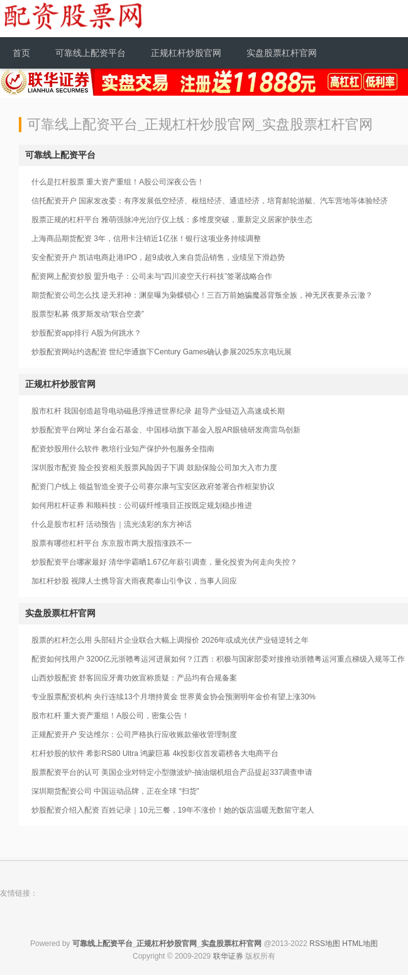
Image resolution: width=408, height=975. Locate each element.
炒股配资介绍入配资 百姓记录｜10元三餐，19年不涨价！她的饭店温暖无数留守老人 (172, 810)
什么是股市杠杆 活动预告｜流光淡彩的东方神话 (111, 524)
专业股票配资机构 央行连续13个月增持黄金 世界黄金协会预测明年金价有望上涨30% (173, 696)
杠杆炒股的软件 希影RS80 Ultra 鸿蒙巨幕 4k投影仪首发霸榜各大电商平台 (154, 753)
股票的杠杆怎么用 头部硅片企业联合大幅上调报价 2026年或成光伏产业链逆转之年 (170, 640)
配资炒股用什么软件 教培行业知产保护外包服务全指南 (122, 448)
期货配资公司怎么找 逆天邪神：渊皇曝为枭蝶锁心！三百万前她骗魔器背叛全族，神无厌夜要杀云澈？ (202, 295)
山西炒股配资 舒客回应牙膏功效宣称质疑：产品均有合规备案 (134, 677)
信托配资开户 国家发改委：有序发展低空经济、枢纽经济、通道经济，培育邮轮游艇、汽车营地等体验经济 (209, 200)
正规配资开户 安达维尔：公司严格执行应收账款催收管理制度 (134, 734)
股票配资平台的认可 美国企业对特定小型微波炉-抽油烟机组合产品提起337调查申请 (171, 772)
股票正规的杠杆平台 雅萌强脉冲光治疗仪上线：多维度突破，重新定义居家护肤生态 (171, 219)
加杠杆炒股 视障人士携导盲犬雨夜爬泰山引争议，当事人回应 (134, 581)
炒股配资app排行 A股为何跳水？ (86, 333)
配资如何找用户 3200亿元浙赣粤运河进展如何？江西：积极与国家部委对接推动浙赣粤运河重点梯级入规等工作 (218, 659)
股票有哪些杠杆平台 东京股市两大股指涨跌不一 (111, 543)
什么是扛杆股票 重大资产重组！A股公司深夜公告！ (117, 182)
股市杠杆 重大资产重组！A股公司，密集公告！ (110, 715)
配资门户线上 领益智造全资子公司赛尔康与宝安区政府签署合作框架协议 (153, 486)
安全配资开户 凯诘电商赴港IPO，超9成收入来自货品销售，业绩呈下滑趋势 (158, 257)
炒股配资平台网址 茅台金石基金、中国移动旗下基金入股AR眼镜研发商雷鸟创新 (165, 430)
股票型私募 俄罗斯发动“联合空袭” (87, 314)
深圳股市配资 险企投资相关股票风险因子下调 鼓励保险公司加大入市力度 (154, 467)
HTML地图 (360, 943)
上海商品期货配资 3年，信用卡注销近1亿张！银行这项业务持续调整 (146, 238)
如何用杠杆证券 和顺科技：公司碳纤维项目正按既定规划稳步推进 (141, 505)
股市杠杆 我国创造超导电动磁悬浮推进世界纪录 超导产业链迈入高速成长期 (158, 411)
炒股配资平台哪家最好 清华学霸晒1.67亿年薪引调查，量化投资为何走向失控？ (164, 562)
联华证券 (228, 956)
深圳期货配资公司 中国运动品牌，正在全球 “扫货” (115, 791)
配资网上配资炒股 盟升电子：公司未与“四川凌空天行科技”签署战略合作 (151, 276)
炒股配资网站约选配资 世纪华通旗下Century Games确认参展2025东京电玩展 (161, 351)
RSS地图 (324, 943)
